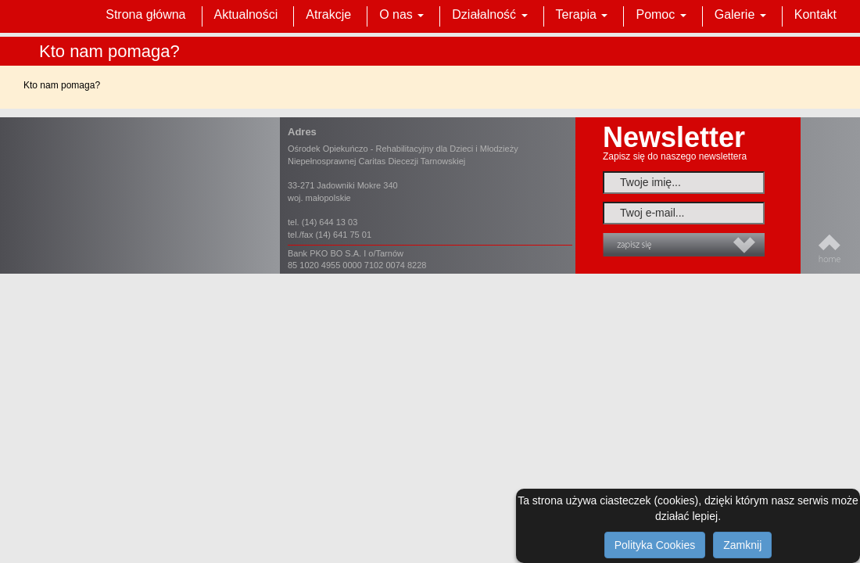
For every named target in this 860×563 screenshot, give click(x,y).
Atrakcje (328, 14)
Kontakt (815, 14)
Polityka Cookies (655, 545)
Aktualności (246, 14)
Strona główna (145, 14)
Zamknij (742, 545)
